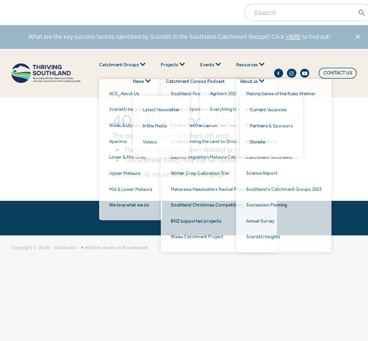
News (142, 81)
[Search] (302, 12)
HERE (293, 36)
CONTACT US (337, 73)
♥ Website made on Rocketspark (114, 247)
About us (252, 81)
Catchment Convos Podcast (195, 81)
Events (210, 65)
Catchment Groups (122, 65)
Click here (127, 174)
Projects (173, 65)
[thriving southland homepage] (46, 73)
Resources (250, 65)
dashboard (65, 247)
